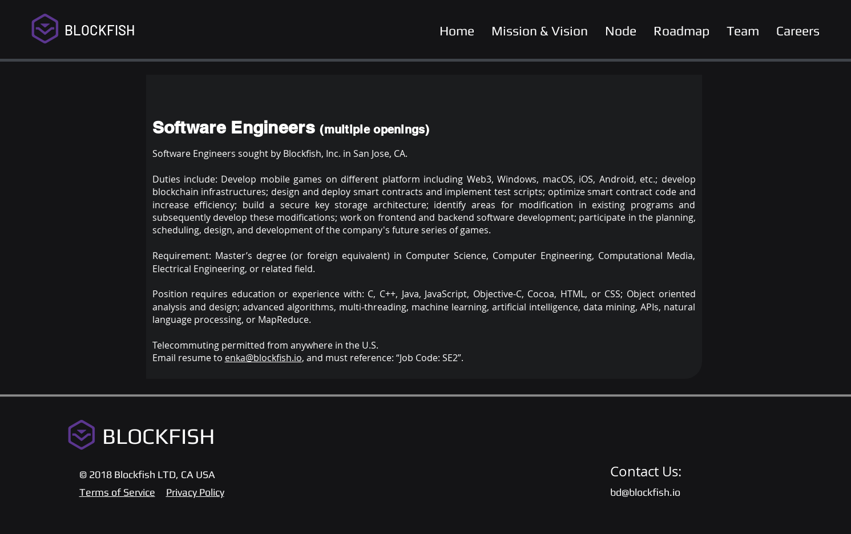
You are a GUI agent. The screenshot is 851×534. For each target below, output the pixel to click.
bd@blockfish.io (645, 492)
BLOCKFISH (99, 30)
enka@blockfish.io (263, 357)
